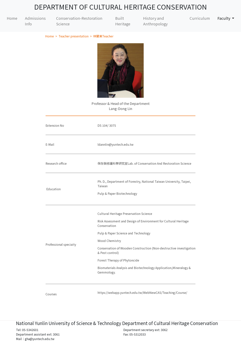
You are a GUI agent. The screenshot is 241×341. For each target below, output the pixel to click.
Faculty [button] (224, 18)
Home (14, 18)
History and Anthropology (155, 21)
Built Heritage (122, 21)
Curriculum (200, 18)
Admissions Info (35, 21)
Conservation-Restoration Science (79, 21)
